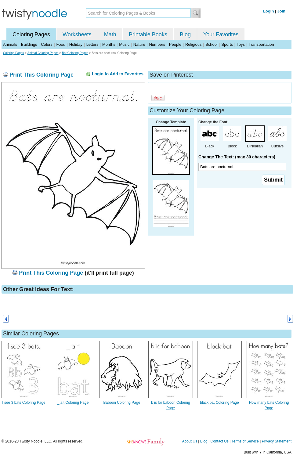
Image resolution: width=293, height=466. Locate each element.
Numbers (157, 44)
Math (110, 34)
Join (281, 11)
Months (108, 44)
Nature (139, 44)
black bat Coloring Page (219, 402)
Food (60, 44)
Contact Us (220, 441)
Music (124, 44)
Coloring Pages (31, 34)
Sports (227, 44)
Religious (193, 44)
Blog (185, 34)
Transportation (261, 44)
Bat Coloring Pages (75, 53)
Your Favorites (220, 34)
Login (268, 11)
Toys (241, 44)
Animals (10, 44)
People (175, 44)
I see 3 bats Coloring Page (23, 402)
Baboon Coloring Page (121, 402)
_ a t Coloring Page (73, 402)
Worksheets (77, 34)
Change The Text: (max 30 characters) (236, 156)
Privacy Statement (276, 441)
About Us (189, 441)
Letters (92, 44)
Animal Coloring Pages (43, 53)
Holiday (75, 44)
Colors (46, 44)
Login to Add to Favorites (117, 73)
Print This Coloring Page (41, 75)
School (211, 44)
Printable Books (148, 34)
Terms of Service (245, 441)
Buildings (29, 44)
